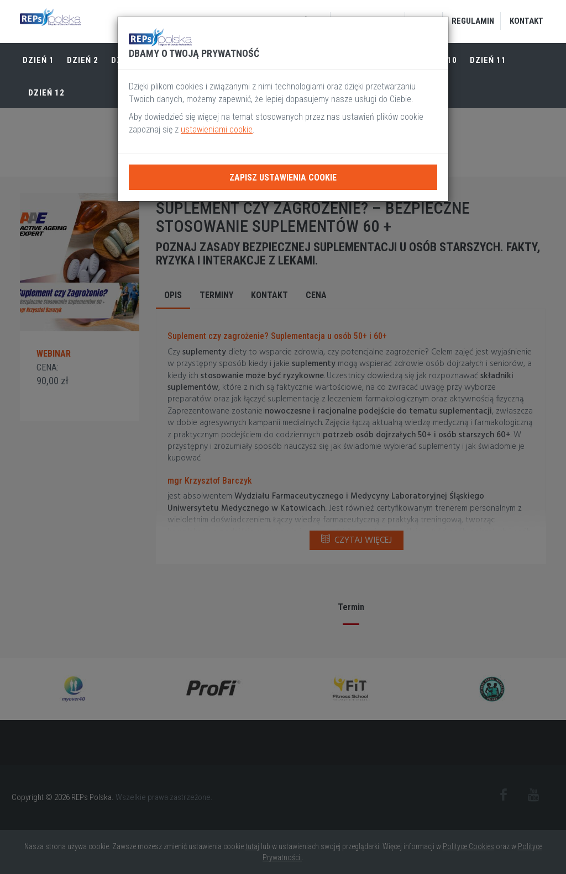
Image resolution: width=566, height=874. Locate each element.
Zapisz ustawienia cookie (283, 177)
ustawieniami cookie (217, 129)
